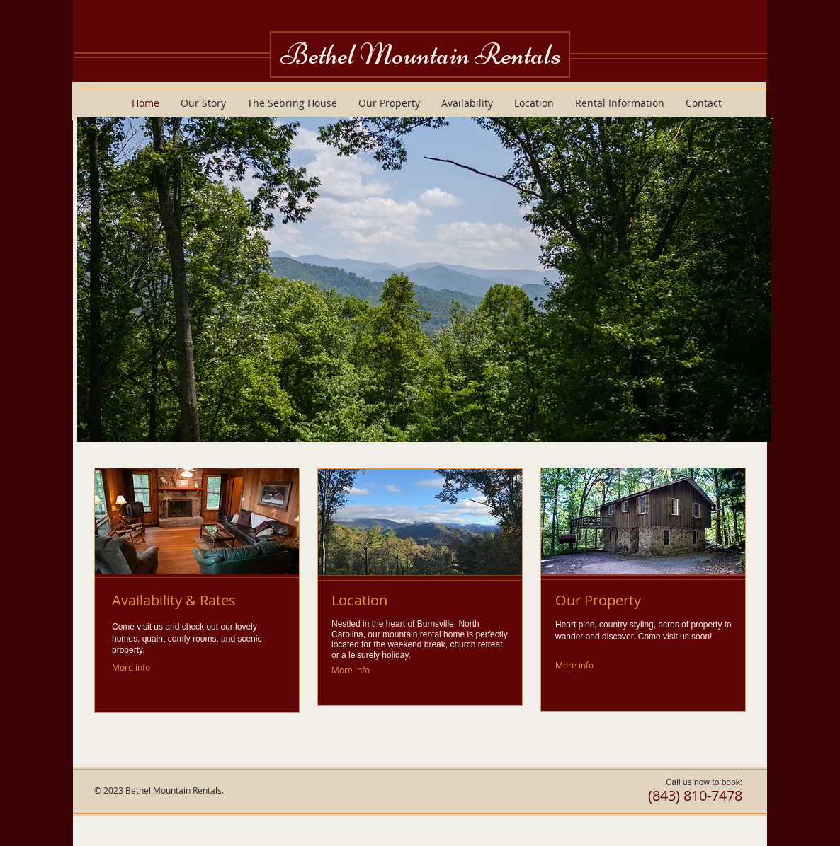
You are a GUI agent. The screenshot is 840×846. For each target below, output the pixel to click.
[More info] (131, 667)
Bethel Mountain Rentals (420, 54)
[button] (424, 279)
